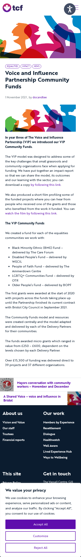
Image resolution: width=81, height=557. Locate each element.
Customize (40, 536)
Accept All (40, 524)
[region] (40, 520)
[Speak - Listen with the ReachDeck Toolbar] (70, 9)
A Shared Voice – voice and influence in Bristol (32, 398)
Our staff (8, 428)
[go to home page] (13, 7)
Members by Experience (58, 422)
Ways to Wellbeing (55, 457)
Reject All (40, 547)
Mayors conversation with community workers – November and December (44, 385)
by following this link (46, 184)
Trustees (8, 434)
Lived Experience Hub (57, 451)
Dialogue (49, 434)
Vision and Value (14, 422)
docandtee (40, 97)
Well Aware (50, 446)
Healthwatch (51, 440)
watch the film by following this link (31, 213)
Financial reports (14, 440)
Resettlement (52, 428)
